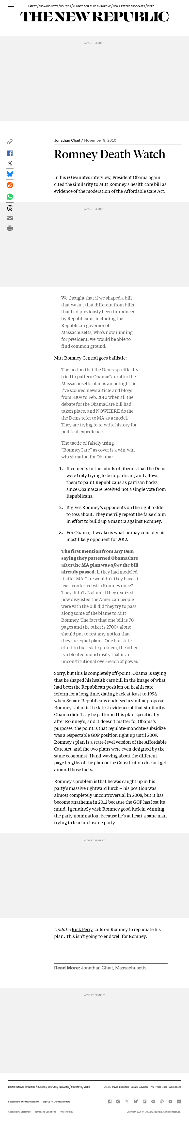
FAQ (152, 1087)
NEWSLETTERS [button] (121, 6)
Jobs (164, 1087)
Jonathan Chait (67, 140)
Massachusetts (130, 968)
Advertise (143, 1087)
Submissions (175, 1087)
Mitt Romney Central (76, 357)
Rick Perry (82, 929)
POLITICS (65, 6)
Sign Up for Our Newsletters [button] (56, 1101)
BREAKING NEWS (48, 6)
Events (107, 1087)
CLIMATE (78, 6)
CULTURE (90, 6)
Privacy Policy (66, 1111)
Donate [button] (134, 1087)
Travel (115, 1087)
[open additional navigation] (11, 6)
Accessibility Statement (19, 1111)
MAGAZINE (104, 6)
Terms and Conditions (45, 1111)
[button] (10, 143)
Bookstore (124, 1087)
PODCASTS (138, 6)
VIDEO (150, 6)
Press (158, 1087)
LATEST (32, 6)
